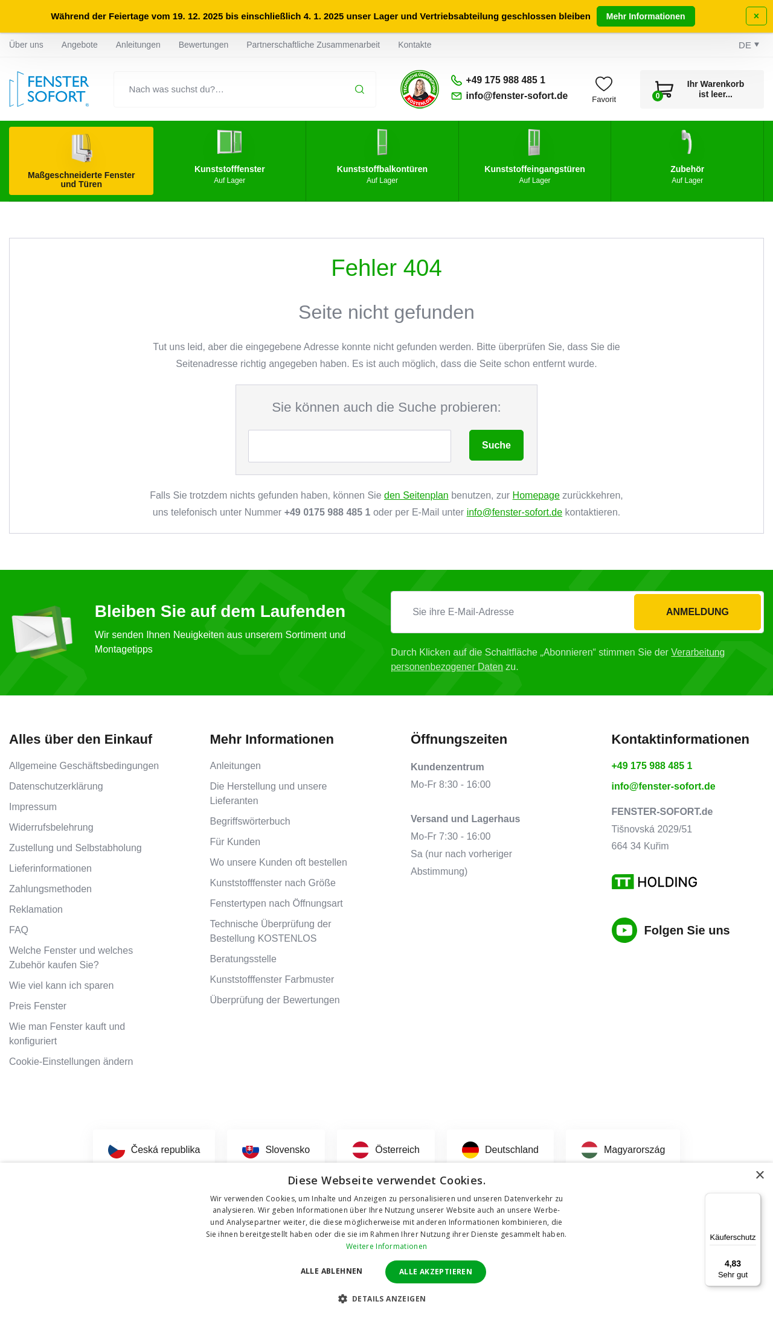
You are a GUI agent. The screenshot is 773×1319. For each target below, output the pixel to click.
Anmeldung (697, 612)
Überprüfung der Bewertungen (275, 1000)
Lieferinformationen (50, 868)
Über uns (26, 45)
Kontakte (414, 45)
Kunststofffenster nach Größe (273, 883)
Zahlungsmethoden (50, 889)
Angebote (80, 45)
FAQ (18, 930)
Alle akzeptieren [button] (435, 1271)
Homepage (536, 495)
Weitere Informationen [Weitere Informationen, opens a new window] (386, 1246)
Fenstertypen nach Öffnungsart (276, 903)
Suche (496, 445)
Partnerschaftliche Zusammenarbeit (313, 45)
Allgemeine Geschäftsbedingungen (84, 766)
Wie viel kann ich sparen (61, 985)
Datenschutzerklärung (56, 786)
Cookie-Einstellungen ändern (71, 1061)
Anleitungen (138, 45)
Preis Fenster (37, 1006)
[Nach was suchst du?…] (244, 89)
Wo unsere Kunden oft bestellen (278, 862)
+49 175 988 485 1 (652, 766)
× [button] (759, 1175)
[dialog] (386, 1241)
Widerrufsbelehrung (51, 827)
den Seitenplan (416, 495)
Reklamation (36, 909)
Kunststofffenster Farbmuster (272, 979)
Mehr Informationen (645, 16)
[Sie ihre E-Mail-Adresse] (577, 612)
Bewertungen (204, 45)
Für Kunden (235, 842)
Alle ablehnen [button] (332, 1271)
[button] (386, 1298)
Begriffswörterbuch (250, 821)
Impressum (33, 807)
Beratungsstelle (243, 959)
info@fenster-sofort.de (515, 512)
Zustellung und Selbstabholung (75, 848)
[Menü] (753, 1200)
